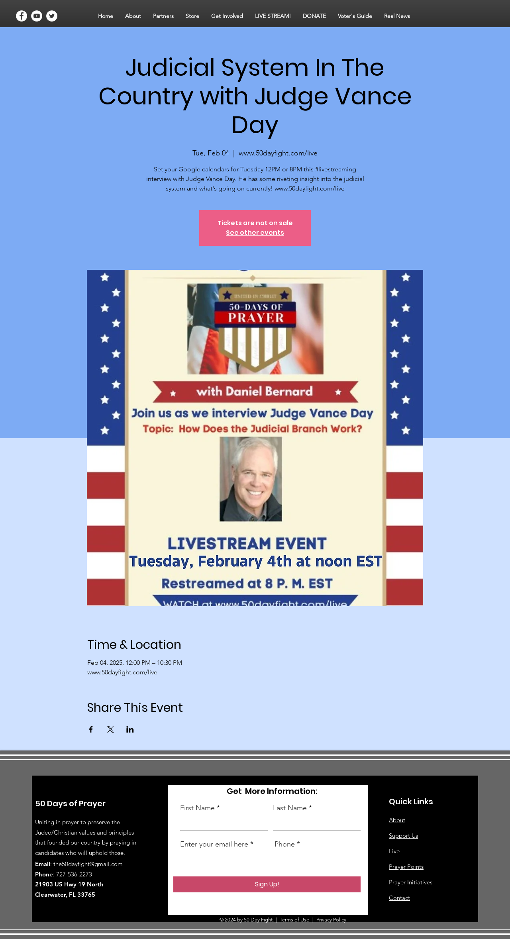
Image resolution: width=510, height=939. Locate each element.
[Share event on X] (110, 729)
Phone (285, 844)
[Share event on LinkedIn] (130, 729)
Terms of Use (294, 920)
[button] (133, 16)
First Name (197, 807)
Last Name (290, 807)
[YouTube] (36, 16)
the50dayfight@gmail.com (88, 864)
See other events (255, 232)
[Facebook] (21, 16)
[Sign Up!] (267, 884)
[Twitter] (51, 16)
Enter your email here (214, 844)
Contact (399, 898)
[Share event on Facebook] (91, 729)
